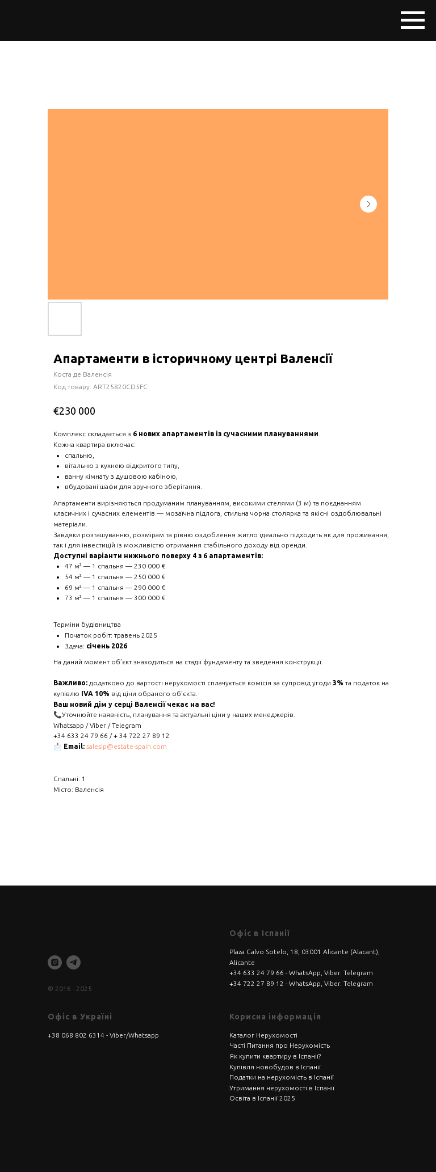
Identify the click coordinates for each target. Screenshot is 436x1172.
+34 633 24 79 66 (256, 972)
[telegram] (73, 962)
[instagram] (55, 962)
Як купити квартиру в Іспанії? (275, 1056)
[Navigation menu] (413, 20)
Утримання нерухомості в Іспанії (281, 1087)
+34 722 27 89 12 (256, 983)
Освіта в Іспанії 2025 (262, 1098)
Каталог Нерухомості (263, 1035)
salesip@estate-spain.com (126, 746)
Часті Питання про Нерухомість (279, 1045)
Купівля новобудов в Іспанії (275, 1066)
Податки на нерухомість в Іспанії (281, 1077)
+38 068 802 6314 (76, 1035)
